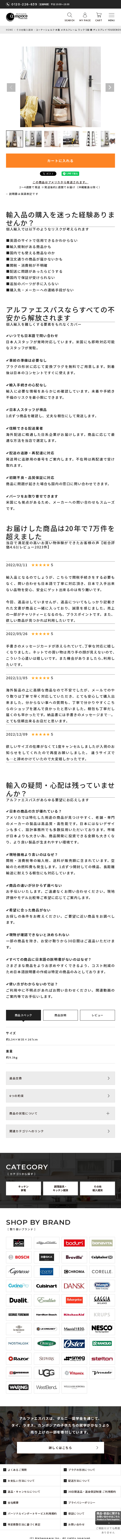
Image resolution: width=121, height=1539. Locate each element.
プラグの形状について (81, 1469)
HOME (9, 29)
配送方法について (79, 1480)
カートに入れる (60, 160)
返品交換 (15, 1078)
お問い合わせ (76, 1524)
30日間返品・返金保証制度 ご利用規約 (92, 1491)
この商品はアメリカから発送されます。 (61, 182)
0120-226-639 (24, 4)
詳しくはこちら (60, 1448)
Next (110, 87)
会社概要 (13, 1502)
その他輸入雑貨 (25, 29)
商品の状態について (23, 1113)
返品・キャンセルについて (24, 1491)
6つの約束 (16, 1096)
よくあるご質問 (17, 1469)
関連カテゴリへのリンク (26, 1131)
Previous (11, 87)
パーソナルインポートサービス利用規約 (32, 1513)
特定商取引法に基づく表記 (24, 1524)
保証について (76, 1513)
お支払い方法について (21, 1480)
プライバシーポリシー (81, 1502)
